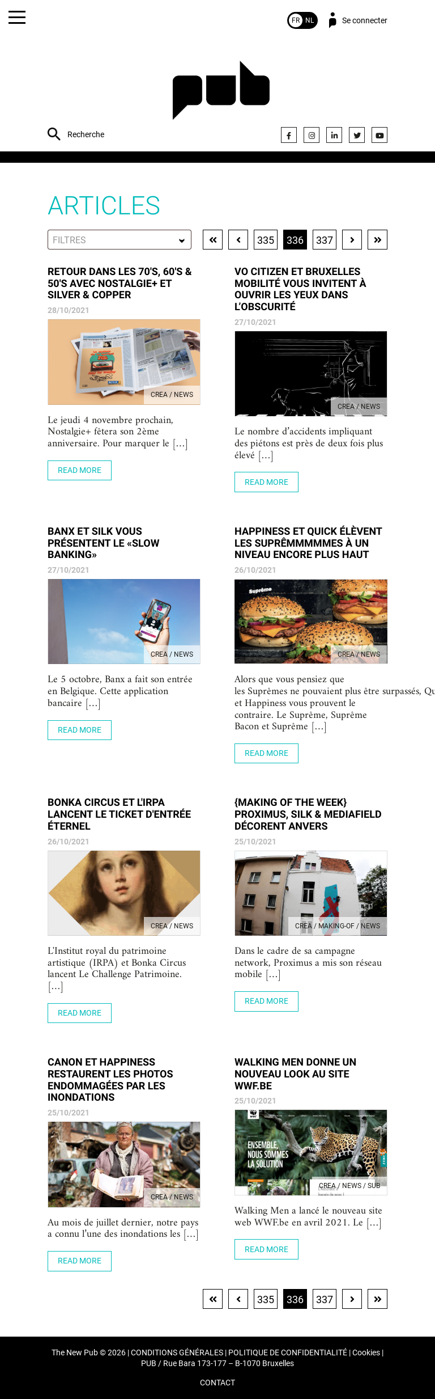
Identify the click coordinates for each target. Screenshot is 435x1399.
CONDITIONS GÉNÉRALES (177, 1353)
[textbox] (119, 240)
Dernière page (377, 240)
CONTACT (217, 1383)
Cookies (366, 1353)
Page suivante (352, 240)
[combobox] (119, 240)
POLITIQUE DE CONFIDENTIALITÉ (287, 1353)
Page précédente (238, 240)
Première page (213, 240)
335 (265, 240)
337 (324, 240)
